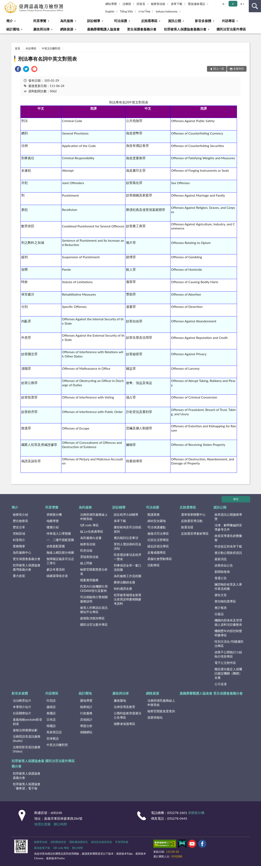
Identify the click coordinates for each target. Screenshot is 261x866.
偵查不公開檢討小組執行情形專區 (228, 654)
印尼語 (51, 700)
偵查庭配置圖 (55, 546)
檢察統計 (86, 707)
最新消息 (221, 559)
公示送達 (221, 684)
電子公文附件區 (225, 663)
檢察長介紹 (20, 514)
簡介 (9, 21)
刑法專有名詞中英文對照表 (47, 59)
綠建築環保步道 (57, 576)
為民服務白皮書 (91, 538)
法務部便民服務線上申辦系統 (94, 517)
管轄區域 (19, 533)
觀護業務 (153, 514)
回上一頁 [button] (218, 68)
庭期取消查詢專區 (92, 618)
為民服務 (66, 21)
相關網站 (86, 732)
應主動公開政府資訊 (228, 552)
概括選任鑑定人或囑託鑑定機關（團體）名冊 (228, 673)
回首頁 (141, 4)
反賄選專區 (149, 21)
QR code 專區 (89, 525)
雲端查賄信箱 (89, 557)
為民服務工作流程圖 (127, 576)
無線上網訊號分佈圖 (60, 552)
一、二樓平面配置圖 (60, 540)
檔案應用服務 (89, 580)
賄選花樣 (187, 527)
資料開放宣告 (58, 842)
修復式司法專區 (158, 533)
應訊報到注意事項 (126, 538)
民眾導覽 (39, 21)
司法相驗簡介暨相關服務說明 (94, 599)
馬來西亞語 (54, 732)
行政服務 (86, 713)
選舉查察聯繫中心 (193, 514)
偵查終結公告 (224, 565)
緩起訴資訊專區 (158, 546)
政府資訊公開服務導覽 (228, 517)
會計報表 (221, 607)
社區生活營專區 (158, 540)
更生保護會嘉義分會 (141, 29)
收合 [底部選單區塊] (236, 499)
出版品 (219, 614)
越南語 (51, 707)
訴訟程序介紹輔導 (126, 514)
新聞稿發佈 (222, 571)
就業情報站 (155, 717)
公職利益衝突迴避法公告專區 (127, 715)
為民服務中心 (22, 552)
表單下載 (176, 4)
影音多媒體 (203, 21)
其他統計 (86, 719)
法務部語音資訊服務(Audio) (26, 738)
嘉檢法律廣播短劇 (25, 730)
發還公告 (221, 578)
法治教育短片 (22, 700)
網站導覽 (111, 4)
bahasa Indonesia (166, 11)
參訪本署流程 (55, 569)
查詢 (255, 6)
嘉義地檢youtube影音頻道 (27, 722)
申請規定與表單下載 (228, 546)
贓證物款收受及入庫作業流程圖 (228, 586)
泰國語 (51, 713)
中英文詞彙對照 (51, 48)
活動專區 (153, 565)
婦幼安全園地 (156, 521)
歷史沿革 (19, 527)
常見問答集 (121, 842)
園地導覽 (86, 700)
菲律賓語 (52, 738)
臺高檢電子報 (42, 847)
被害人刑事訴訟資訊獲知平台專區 (94, 610)
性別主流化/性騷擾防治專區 (229, 644)
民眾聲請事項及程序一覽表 (127, 557)
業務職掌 (19, 546)
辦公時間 (60, 824)
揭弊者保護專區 (124, 724)
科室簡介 (19, 540)
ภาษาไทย (144, 11)
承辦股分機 (54, 514)
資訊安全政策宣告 (101, 842)
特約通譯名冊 (123, 588)
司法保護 (120, 21)
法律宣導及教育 (124, 707)
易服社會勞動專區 (159, 559)
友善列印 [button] (238, 68)
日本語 (51, 719)
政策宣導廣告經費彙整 (228, 538)
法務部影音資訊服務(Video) (26, 749)
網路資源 (66, 29)
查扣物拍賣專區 (225, 601)
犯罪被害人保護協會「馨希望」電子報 (26, 786)
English (109, 11)
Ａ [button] (232, 4)
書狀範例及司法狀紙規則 (127, 529)
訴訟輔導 (93, 21)
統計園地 (12, 29)
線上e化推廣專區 (91, 531)
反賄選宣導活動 (191, 521)
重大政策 (19, 576)
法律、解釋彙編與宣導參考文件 (228, 527)
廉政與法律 (41, 29)
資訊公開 (174, 21)
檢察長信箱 (158, 4)
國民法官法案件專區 (231, 29)
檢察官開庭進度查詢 (161, 711)
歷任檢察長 (20, 521)
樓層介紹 (52, 527)
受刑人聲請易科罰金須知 (127, 546)
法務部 (127, 4)
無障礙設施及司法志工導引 (60, 561)
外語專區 (228, 21)
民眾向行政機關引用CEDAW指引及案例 (94, 588)
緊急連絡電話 (196, 4)
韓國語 (51, 726)
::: (3, 3)
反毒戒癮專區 (156, 552)
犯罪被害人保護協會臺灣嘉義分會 (26, 567)
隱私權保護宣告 (78, 842)
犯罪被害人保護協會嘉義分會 (185, 29)
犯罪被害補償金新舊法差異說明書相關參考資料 (127, 599)
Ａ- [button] (224, 4)
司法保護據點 (156, 527)
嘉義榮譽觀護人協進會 (103, 29)
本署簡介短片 (22, 707)
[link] (18, 69)
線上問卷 (86, 563)
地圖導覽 (52, 521)
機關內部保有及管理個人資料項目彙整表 (228, 622)
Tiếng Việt (126, 11)
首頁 (17, 48)
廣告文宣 (221, 595)
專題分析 (86, 726)
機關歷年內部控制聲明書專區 (228, 633)
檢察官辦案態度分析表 (94, 571)
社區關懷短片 (22, 713)
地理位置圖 (42, 824)
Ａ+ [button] (242, 4)
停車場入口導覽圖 (58, 533)
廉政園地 (120, 700)
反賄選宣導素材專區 (195, 533)
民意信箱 (86, 550)
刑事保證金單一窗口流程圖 (127, 567)
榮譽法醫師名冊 (124, 582)
